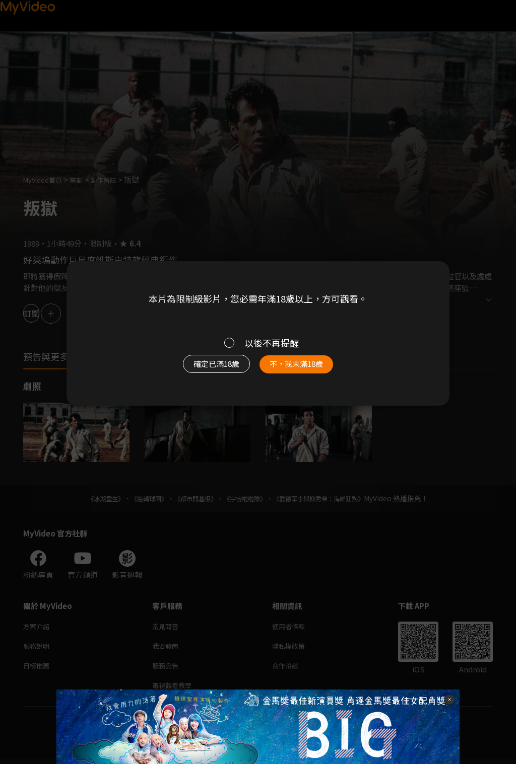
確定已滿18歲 (205, 368)
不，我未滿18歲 (307, 368)
